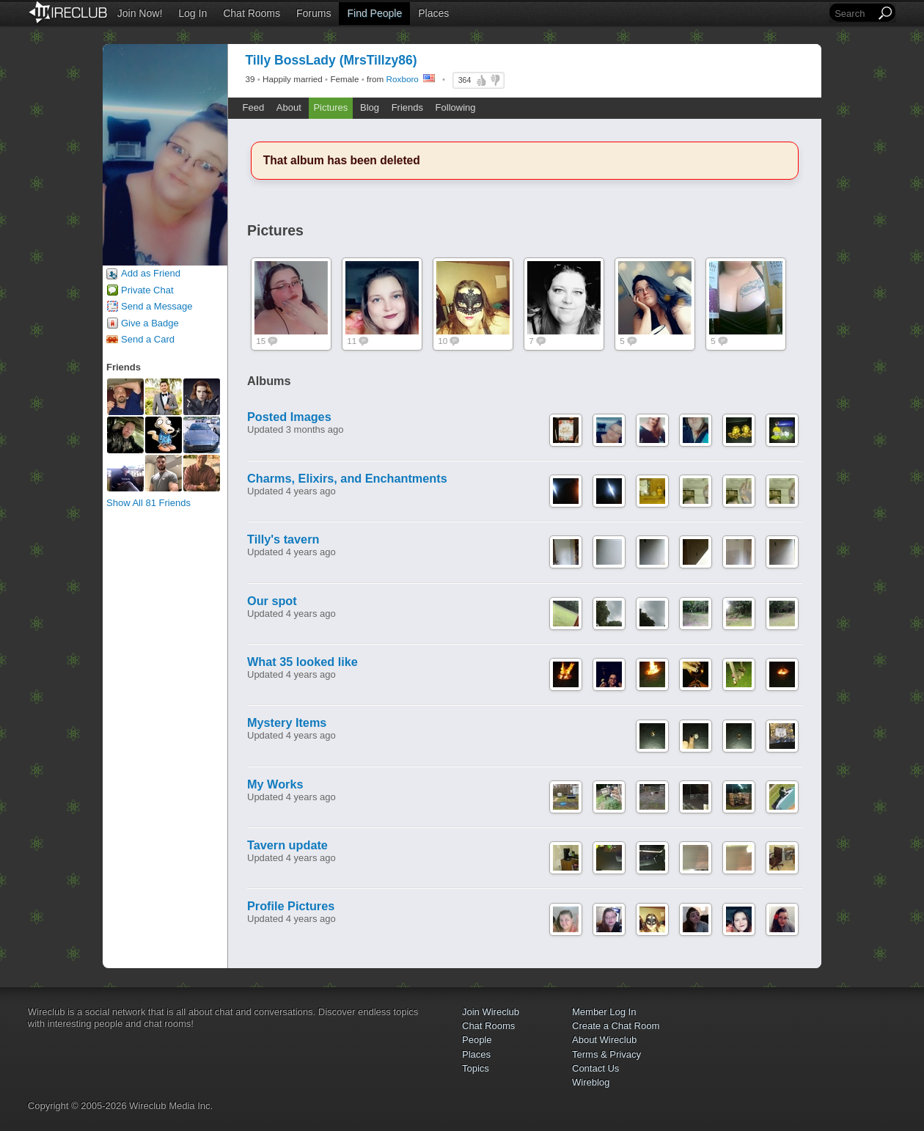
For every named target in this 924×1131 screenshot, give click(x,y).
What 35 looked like (302, 661)
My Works (275, 784)
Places (433, 13)
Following (456, 107)
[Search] (854, 13)
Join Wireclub (490, 1011)
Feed (254, 107)
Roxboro (402, 79)
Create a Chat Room (615, 1025)
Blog (369, 107)
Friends (407, 107)
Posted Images (289, 416)
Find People (374, 13)
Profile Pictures (290, 905)
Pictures (330, 107)
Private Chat (147, 290)
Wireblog (590, 1082)
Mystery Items (286, 722)
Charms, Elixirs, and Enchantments (347, 478)
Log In (192, 13)
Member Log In (604, 1011)
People (476, 1039)
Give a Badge (150, 323)
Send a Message (157, 306)
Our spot (272, 600)
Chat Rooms (251, 13)
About (288, 107)
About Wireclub (604, 1039)
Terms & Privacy (606, 1054)
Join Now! (139, 13)
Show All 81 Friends (148, 502)
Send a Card (148, 339)
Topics (475, 1068)
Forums (313, 13)
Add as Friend (150, 273)
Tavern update (287, 845)
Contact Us (595, 1068)
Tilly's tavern (283, 539)
